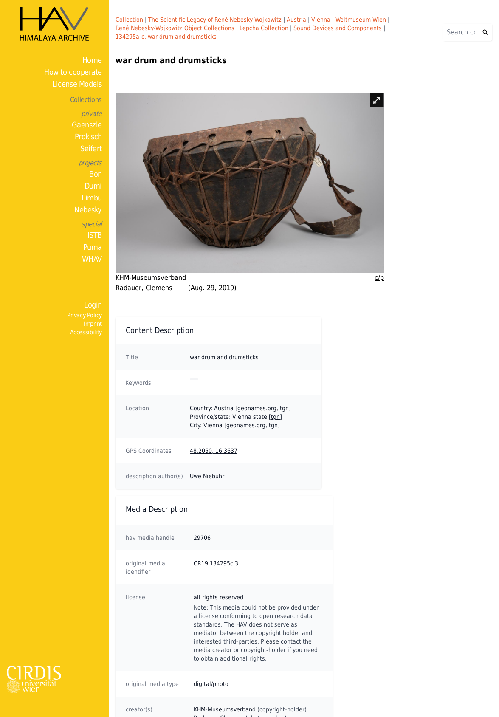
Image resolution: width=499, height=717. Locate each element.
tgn (284, 408)
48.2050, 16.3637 (213, 450)
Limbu (92, 197)
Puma (92, 247)
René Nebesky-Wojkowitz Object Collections (175, 28)
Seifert (91, 148)
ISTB (94, 235)
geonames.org (256, 408)
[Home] (54, 24)
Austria (296, 19)
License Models (77, 83)
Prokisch (88, 136)
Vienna (320, 19)
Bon (95, 173)
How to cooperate (73, 72)
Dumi (93, 185)
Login (93, 304)
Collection (129, 19)
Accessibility (86, 332)
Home (92, 60)
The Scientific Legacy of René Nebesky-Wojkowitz (215, 19)
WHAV (92, 258)
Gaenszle (87, 124)
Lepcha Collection (264, 28)
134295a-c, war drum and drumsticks (166, 36)
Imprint (93, 323)
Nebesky (88, 209)
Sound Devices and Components (337, 28)
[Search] (461, 32)
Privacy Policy (84, 315)
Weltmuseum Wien (360, 19)
